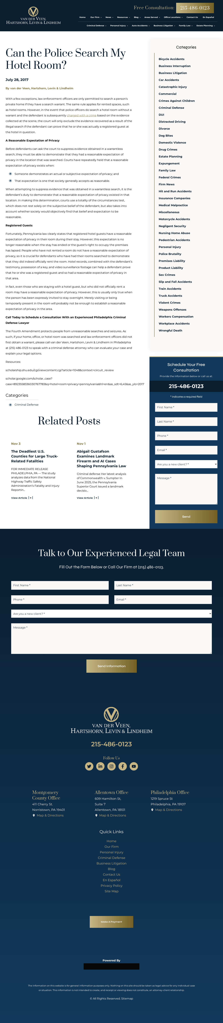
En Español (111, 880)
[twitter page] (89, 766)
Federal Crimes (170, 177)
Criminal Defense (27, 404)
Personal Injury (170, 247)
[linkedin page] (100, 766)
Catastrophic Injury (173, 87)
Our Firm (112, 847)
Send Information (112, 666)
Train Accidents (170, 288)
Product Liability (171, 268)
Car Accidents (169, 80)
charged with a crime (82, 115)
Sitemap (127, 998)
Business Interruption (175, 66)
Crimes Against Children (177, 100)
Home (111, 841)
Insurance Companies (175, 198)
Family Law (167, 170)
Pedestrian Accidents (175, 240)
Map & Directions (50, 815)
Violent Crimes (170, 302)
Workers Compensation (176, 316)
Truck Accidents (171, 295)
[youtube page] (134, 766)
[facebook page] (122, 766)
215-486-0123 (195, 8)
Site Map (111, 891)
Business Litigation (173, 73)
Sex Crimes (167, 275)
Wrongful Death (171, 330)
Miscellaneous (169, 212)
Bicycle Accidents (172, 59)
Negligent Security (173, 226)
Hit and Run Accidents (175, 191)
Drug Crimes (168, 149)
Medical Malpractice (173, 205)
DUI (162, 114)
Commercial (168, 94)
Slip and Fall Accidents (176, 281)
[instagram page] (111, 766)
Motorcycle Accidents (175, 219)
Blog (111, 869)
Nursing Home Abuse (175, 233)
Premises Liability (172, 261)
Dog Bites (166, 135)
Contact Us (111, 874)
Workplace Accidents (174, 323)
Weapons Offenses (173, 309)
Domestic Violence (173, 142)
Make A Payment (111, 921)
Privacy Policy (111, 886)
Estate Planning (171, 156)
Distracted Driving (172, 121)
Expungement (169, 163)
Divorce (164, 128)
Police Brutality (170, 254)
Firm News (167, 184)
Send (186, 517)
